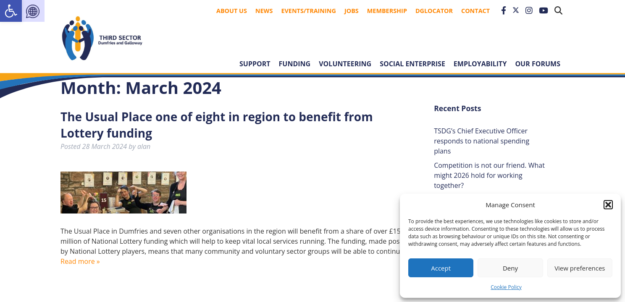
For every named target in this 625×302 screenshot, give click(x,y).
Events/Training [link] (308, 11)
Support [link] (254, 63)
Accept (441, 268)
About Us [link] (231, 11)
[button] (608, 204)
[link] (11, 11)
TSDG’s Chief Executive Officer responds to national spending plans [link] (481, 141)
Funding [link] (295, 63)
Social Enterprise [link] (412, 63)
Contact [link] (475, 11)
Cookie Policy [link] (506, 287)
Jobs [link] (351, 11)
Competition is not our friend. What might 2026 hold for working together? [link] (489, 175)
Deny (510, 268)
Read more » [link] (80, 261)
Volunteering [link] (345, 63)
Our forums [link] (537, 63)
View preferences (579, 268)
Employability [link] (480, 63)
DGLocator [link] (434, 11)
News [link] (264, 11)
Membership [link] (387, 11)
